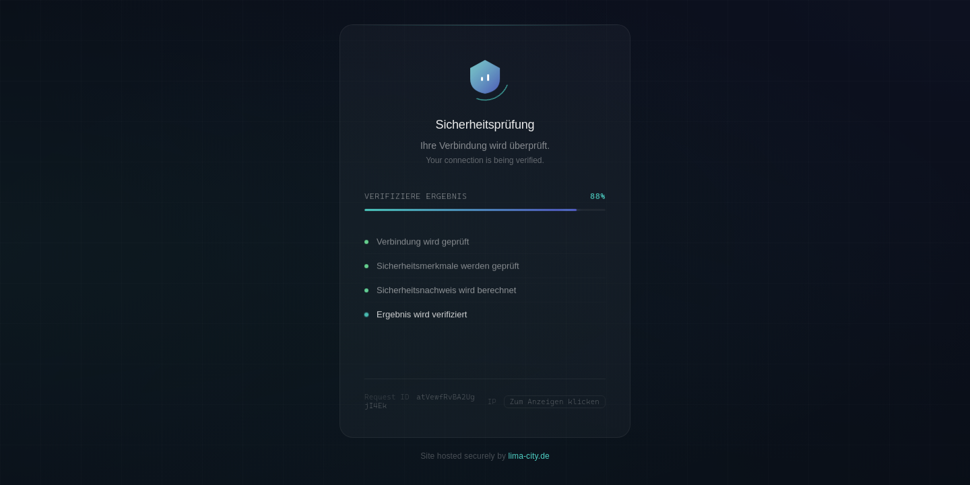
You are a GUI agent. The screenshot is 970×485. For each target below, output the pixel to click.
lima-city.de (529, 456)
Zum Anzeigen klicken (555, 401)
